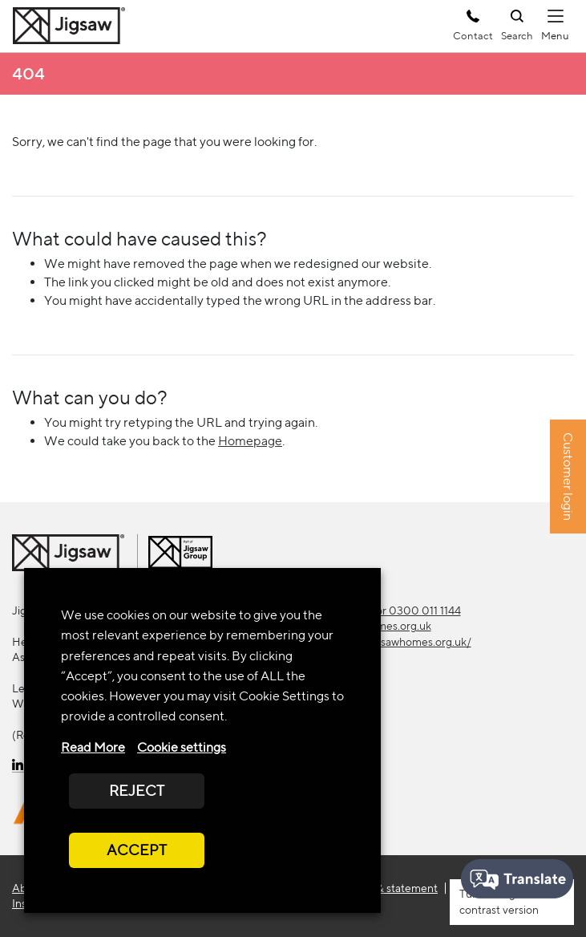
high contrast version (499, 901)
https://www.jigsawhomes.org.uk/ (388, 641)
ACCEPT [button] (137, 850)
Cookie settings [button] (181, 747)
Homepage (250, 440)
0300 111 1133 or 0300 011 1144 (383, 610)
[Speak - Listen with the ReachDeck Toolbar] (517, 878)
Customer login (568, 476)
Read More (93, 747)
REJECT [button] (136, 790)
